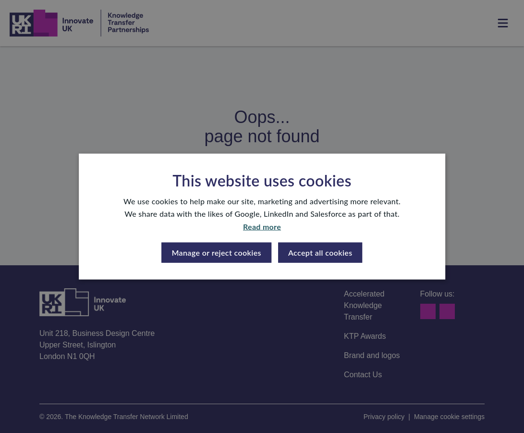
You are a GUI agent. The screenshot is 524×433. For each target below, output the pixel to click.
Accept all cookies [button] (320, 252)
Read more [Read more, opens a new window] (262, 226)
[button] (216, 252)
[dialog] (262, 216)
